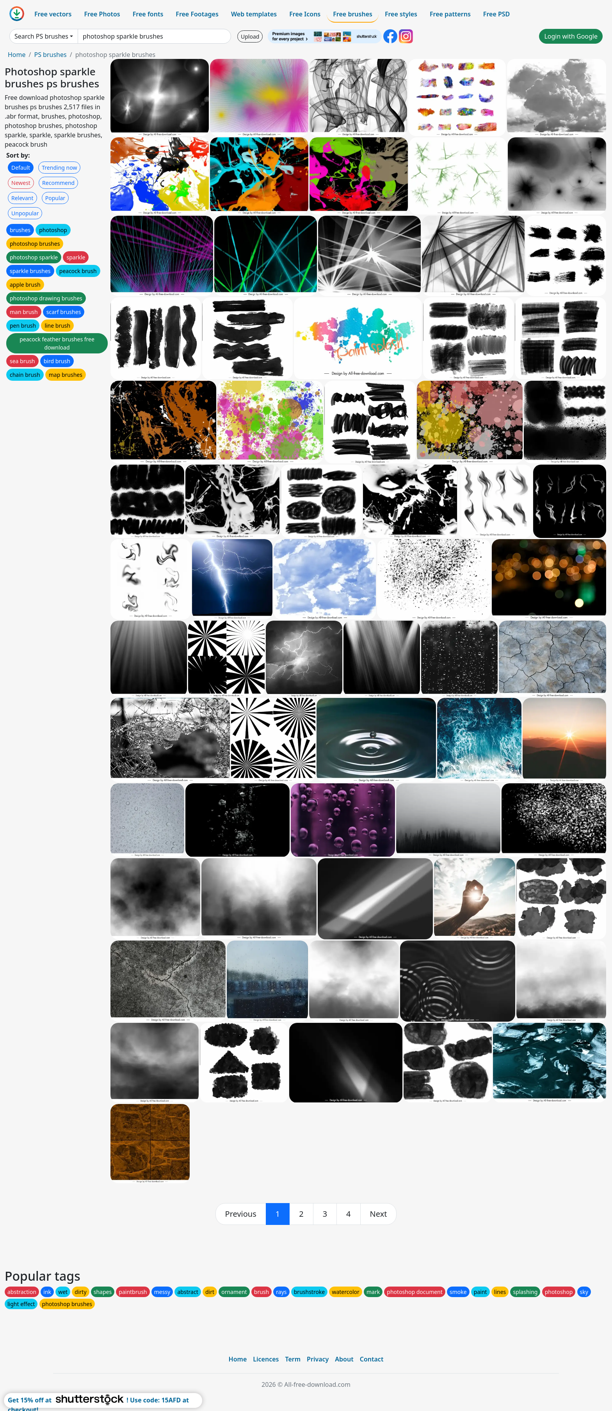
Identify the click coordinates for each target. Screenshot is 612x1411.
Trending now (59, 167)
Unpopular (25, 213)
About (344, 1359)
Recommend (58, 182)
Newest (20, 182)
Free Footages (197, 14)
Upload (250, 36)
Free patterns (450, 14)
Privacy (318, 1359)
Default (20, 167)
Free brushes (352, 14)
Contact (372, 1359)
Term (293, 1359)
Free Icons (304, 14)
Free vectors (52, 14)
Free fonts (148, 14)
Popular (55, 198)
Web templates (254, 14)
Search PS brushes (41, 36)
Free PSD (496, 14)
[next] (378, 1214)
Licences (266, 1359)
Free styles (401, 14)
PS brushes (50, 54)
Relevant (22, 198)
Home (17, 54)
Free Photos (102, 14)
